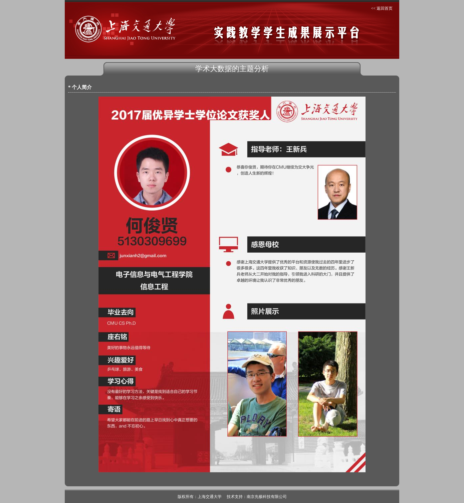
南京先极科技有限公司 (267, 496)
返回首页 (385, 8)
